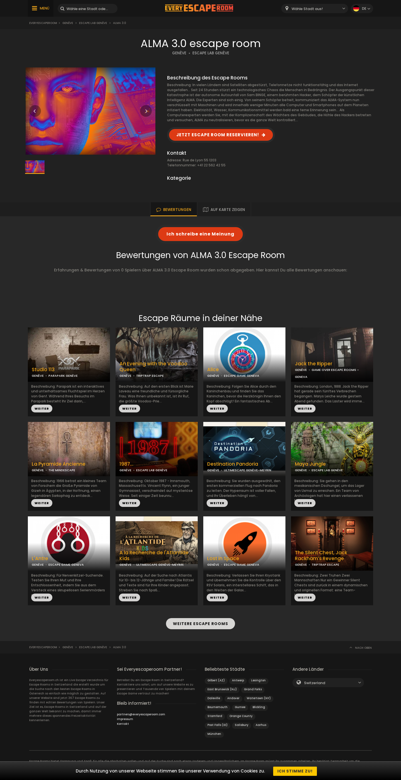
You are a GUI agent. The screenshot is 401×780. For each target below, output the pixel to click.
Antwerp (238, 679)
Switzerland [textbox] (314, 682)
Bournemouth (217, 706)
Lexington (258, 679)
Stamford (214, 715)
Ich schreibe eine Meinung (200, 234)
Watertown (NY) (259, 697)
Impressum (125, 718)
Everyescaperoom (43, 23)
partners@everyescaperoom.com (141, 713)
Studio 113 (43, 370)
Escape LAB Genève (93, 23)
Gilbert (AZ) (216, 679)
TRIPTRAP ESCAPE (150, 375)
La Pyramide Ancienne (58, 464)
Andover (233, 697)
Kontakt (123, 723)
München (214, 733)
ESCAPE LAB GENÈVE (210, 53)
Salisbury (241, 724)
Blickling (259, 706)
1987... (126, 464)
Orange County (241, 715)
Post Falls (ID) (217, 724)
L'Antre (40, 559)
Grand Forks (253, 688)
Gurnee (240, 706)
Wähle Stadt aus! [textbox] (307, 8)
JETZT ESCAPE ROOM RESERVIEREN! (217, 135)
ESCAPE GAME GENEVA (241, 375)
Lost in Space (223, 559)
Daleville (213, 697)
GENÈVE (179, 53)
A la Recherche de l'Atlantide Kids (154, 556)
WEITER (42, 408)
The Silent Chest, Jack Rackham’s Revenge (321, 556)
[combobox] (314, 8)
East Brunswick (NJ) (222, 688)
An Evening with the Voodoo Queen (153, 367)
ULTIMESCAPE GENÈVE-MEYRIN (247, 470)
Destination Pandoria (232, 464)
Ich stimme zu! (295, 771)
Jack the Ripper (313, 364)
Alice (213, 370)
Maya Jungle (310, 464)
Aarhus (261, 724)
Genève (67, 23)
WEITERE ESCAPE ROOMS (200, 623)
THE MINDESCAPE (61, 470)
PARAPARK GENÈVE (63, 375)
